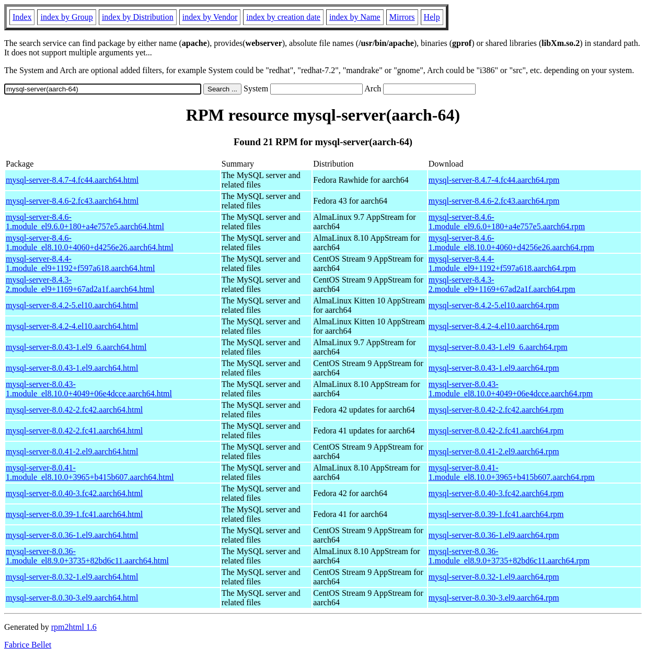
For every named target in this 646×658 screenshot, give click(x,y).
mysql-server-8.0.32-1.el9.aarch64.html (72, 576)
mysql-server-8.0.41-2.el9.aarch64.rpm (494, 451)
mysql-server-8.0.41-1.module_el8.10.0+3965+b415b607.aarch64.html (90, 472)
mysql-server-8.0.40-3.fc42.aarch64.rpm (496, 493)
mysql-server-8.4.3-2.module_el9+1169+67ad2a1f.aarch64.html (80, 284)
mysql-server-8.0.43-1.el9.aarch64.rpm (494, 367)
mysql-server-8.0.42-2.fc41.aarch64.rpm (496, 430)
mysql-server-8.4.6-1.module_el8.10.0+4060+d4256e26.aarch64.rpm (511, 242)
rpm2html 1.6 (74, 626)
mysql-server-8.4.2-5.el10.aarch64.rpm (494, 305)
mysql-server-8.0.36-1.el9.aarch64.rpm (494, 535)
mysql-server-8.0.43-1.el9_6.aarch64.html (76, 347)
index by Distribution (138, 17)
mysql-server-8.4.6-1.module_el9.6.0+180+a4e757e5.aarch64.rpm (507, 222)
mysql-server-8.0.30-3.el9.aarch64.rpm (494, 597)
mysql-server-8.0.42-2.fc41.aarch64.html (74, 430)
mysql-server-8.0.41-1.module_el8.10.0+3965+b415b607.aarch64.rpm (512, 472)
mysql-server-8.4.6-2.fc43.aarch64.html (72, 200)
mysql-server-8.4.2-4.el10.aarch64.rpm (494, 326)
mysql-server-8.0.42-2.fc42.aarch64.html (74, 409)
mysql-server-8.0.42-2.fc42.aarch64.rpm (496, 409)
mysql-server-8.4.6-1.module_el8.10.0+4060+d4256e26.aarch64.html (90, 242)
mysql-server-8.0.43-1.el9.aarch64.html (72, 367)
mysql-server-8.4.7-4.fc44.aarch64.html (72, 179)
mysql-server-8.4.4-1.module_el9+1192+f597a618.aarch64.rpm (502, 263)
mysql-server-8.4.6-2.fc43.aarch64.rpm (494, 200)
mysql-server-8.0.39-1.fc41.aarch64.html (74, 514)
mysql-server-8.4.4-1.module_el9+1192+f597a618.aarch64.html (80, 263)
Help (432, 17)
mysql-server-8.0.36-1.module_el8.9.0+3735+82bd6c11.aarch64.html (87, 556)
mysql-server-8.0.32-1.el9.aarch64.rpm (494, 576)
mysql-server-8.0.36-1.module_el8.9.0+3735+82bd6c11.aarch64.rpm (509, 556)
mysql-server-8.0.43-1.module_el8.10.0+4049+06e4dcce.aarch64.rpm (511, 389)
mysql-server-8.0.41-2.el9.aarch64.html (72, 451)
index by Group (66, 17)
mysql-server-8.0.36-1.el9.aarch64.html (72, 535)
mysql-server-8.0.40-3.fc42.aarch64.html (74, 493)
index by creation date (283, 17)
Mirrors (402, 17)
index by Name (354, 17)
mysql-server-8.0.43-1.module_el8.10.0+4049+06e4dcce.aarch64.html (89, 389)
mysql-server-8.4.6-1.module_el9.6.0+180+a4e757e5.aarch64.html (85, 222)
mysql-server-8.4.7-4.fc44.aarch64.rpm (494, 179)
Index (22, 17)
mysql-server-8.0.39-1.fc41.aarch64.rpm (496, 514)
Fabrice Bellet (27, 644)
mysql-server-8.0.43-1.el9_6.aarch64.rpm (498, 347)
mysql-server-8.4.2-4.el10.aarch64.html (72, 326)
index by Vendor (209, 17)
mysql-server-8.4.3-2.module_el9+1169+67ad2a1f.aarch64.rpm (502, 284)
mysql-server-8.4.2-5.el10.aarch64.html (72, 305)
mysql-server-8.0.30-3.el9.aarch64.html (72, 597)
